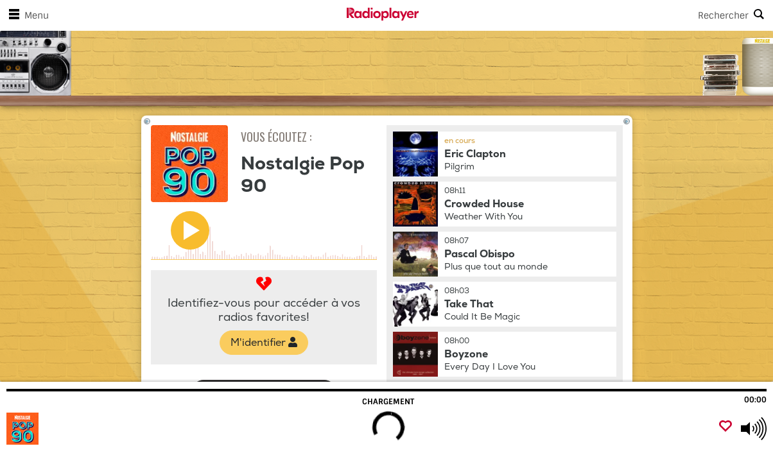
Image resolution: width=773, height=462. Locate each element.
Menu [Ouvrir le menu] (26, 15)
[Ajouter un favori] (725, 427)
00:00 (755, 400)
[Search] (596, 15)
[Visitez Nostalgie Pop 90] (78, 429)
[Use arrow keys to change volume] (754, 428)
